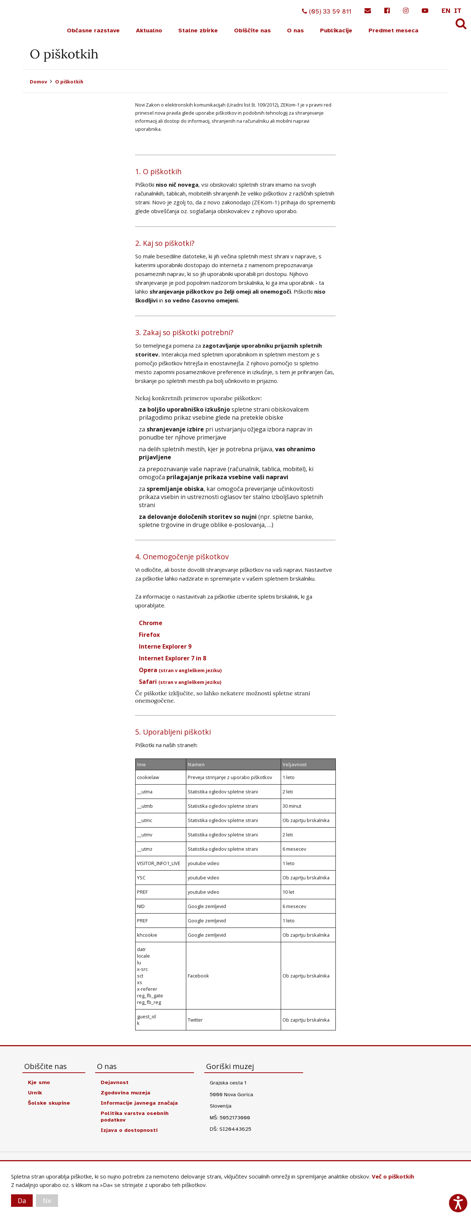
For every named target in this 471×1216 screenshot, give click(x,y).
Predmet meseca (393, 30)
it (457, 11)
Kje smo (39, 1082)
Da (22, 1200)
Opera (180, 670)
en (446, 11)
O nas (295, 30)
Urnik (35, 1092)
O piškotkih (69, 81)
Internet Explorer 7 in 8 (172, 658)
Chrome (150, 623)
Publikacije (336, 30)
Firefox (149, 635)
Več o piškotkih (393, 1176)
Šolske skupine (49, 1103)
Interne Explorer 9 (165, 646)
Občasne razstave (93, 30)
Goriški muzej (32, 18)
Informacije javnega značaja (139, 1103)
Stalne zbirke (198, 30)
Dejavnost (115, 1082)
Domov (38, 81)
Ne (47, 1200)
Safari (180, 682)
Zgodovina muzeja (126, 1092)
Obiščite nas (252, 30)
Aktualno (149, 30)
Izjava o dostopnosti (129, 1130)
